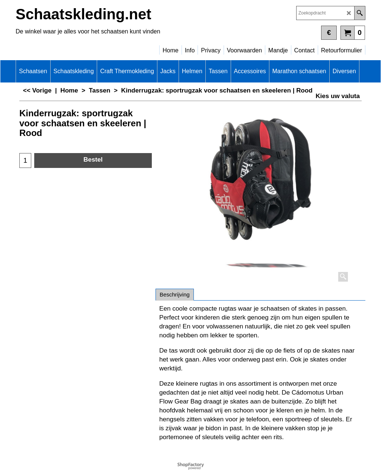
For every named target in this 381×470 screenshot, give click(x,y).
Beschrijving (175, 294)
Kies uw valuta (338, 96)
